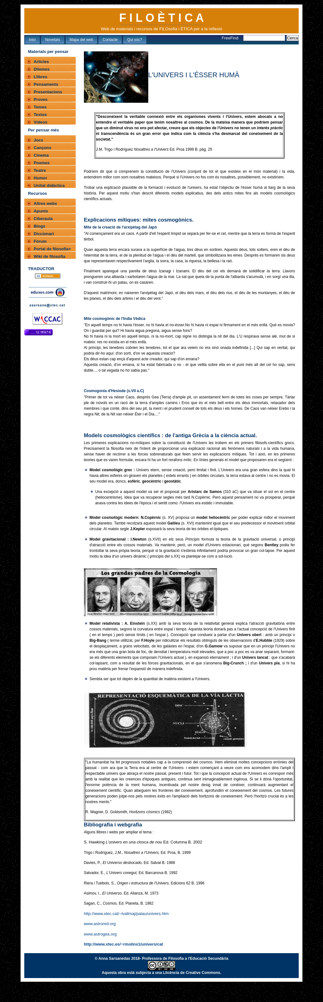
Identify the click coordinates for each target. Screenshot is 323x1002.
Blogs (39, 226)
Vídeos (40, 122)
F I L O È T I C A (161, 17)
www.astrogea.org (100, 934)
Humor (40, 178)
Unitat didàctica (49, 185)
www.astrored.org (100, 923)
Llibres (40, 76)
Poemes (42, 162)
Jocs (38, 140)
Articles (41, 61)
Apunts (41, 211)
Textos (40, 114)
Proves (41, 99)
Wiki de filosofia (49, 256)
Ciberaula (43, 218)
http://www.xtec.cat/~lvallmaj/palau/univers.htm (126, 913)
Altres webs (45, 203)
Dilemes (42, 69)
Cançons (42, 147)
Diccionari (44, 233)
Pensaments (46, 84)
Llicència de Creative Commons (191, 972)
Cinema (41, 155)
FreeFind (230, 38)
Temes (40, 107)
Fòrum (40, 241)
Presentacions (48, 92)
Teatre (40, 170)
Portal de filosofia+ (52, 248)
